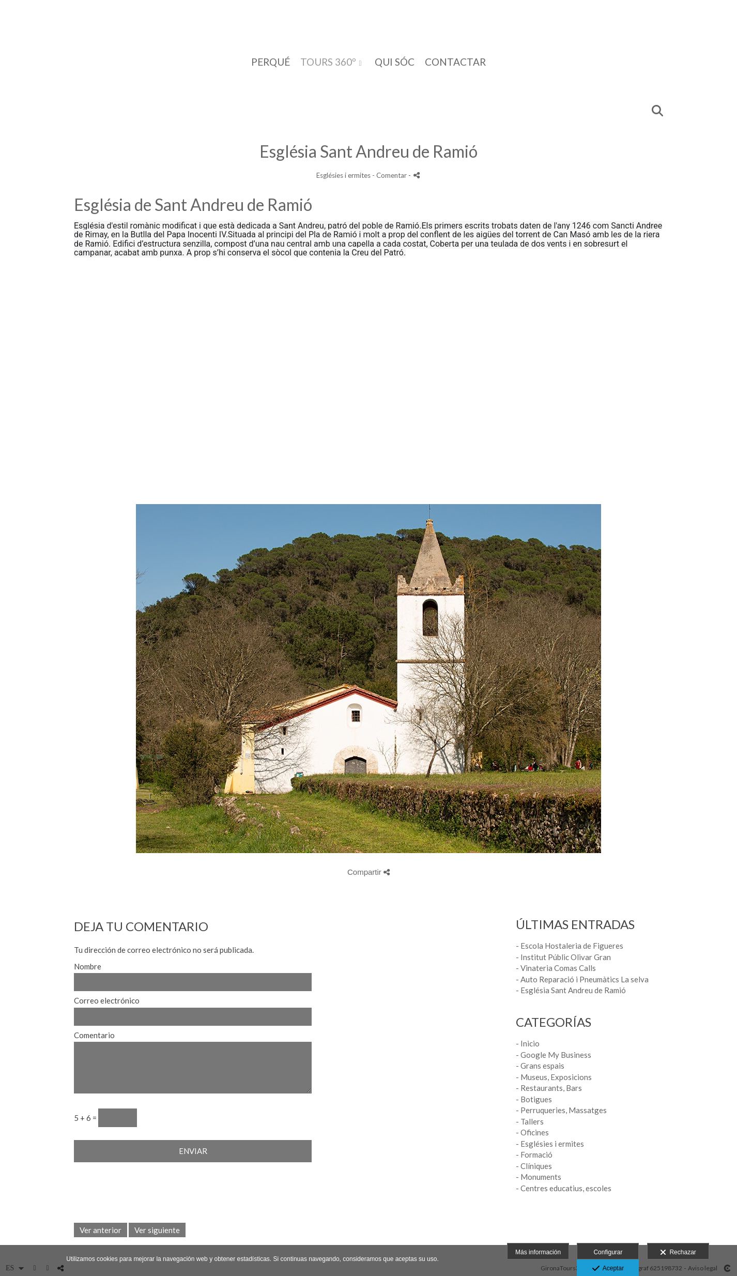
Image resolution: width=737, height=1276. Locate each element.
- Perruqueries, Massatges (561, 1110)
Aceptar (608, 1269)
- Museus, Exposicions (554, 1077)
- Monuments (538, 1176)
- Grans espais (540, 1065)
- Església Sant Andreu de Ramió (571, 990)
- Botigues (534, 1099)
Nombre (87, 966)
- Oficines (532, 1132)
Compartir (368, 872)
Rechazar (678, 1253)
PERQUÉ (270, 62)
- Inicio (528, 1043)
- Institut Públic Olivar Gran (563, 957)
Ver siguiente (157, 1230)
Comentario (94, 1035)
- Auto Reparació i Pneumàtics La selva (582, 979)
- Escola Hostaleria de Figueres (569, 945)
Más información (538, 1252)
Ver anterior (100, 1230)
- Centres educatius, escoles (563, 1188)
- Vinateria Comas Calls (556, 968)
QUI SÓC (394, 62)
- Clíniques (534, 1166)
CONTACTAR (455, 62)
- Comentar (390, 175)
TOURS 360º (328, 62)
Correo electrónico (107, 1000)
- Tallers (530, 1121)
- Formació (534, 1154)
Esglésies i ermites (343, 175)
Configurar (607, 1252)
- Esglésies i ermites (550, 1143)
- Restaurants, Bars (549, 1087)
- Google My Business (553, 1054)
